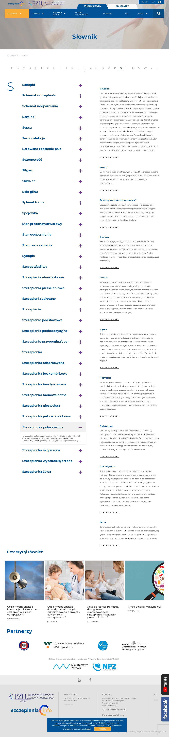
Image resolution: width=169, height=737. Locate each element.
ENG (156, 700)
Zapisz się (68, 705)
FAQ (126, 13)
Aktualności (107, 13)
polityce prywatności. (82, 729)
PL (143, 2)
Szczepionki (14, 13)
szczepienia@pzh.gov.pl (114, 709)
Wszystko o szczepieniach (81, 13)
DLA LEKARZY (122, 6)
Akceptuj (102, 729)
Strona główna (12, 55)
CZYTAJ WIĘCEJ (109, 157)
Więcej (142, 13)
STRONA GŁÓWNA (92, 6)
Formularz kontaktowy (113, 715)
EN (147, 2)
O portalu (38, 13)
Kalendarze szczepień (59, 13)
